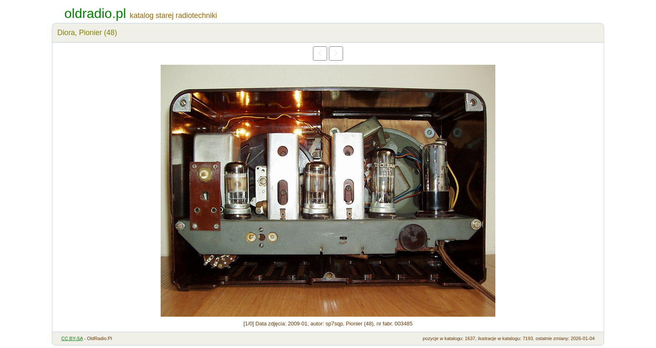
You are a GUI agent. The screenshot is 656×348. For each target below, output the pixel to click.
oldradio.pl (95, 13)
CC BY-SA (72, 338)
